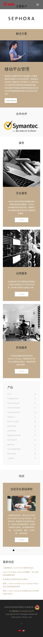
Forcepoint (13, 412)
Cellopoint (13, 403)
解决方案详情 (11, 100)
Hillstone (13, 421)
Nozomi (11, 453)
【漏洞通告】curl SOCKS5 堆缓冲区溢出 (18, 568)
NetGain (12, 440)
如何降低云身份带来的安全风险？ (16, 579)
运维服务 (21, 273)
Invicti (11, 417)
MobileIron (14, 435)
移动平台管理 (17, 69)
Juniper (11, 430)
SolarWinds (14, 449)
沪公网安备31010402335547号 (21, 611)
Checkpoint (14, 408)
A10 (9, 394)
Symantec (13, 398)
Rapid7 (11, 444)
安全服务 (21, 193)
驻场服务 (21, 347)
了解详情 (22, 220)
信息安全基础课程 (22, 489)
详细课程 (22, 540)
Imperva (11, 426)
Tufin (10, 458)
